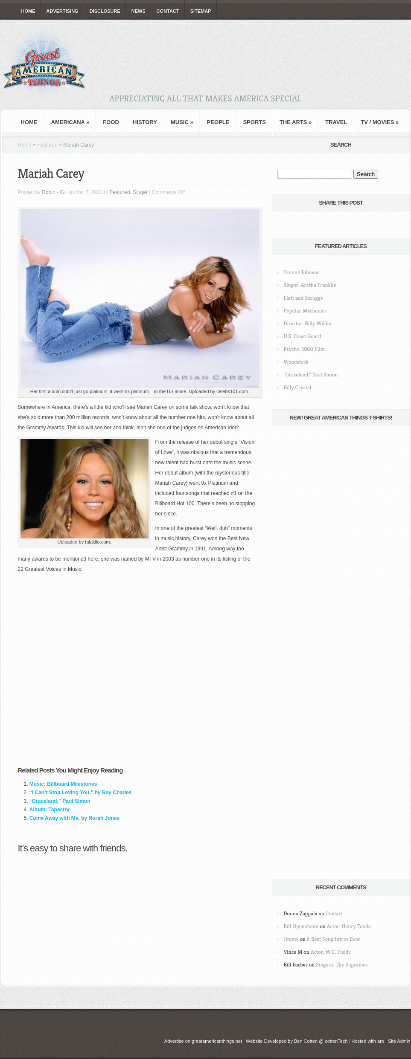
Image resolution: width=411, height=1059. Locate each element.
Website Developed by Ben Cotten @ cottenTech (296, 1041)
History (145, 122)
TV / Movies (380, 122)
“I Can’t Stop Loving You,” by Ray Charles (80, 793)
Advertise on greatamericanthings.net (203, 1041)
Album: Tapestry (49, 810)
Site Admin (399, 1041)
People (218, 122)
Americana (70, 122)
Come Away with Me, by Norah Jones (74, 818)
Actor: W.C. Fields (331, 951)
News (138, 11)
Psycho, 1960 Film (304, 349)
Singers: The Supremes (341, 964)
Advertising (63, 11)
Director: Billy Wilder (308, 323)
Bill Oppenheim (301, 926)
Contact (168, 11)
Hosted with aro (367, 1041)
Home (28, 11)
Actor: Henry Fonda (349, 926)
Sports (254, 122)
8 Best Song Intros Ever (333, 939)
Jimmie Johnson (302, 272)
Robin (48, 192)
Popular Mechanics (305, 310)
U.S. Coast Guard (302, 336)
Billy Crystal (298, 387)
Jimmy (291, 939)
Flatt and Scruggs (303, 297)
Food (111, 122)
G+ (63, 192)
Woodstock (296, 361)
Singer (140, 192)
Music (182, 122)
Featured (47, 145)
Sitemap (200, 11)
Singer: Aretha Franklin (310, 285)
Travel (336, 122)
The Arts (296, 122)
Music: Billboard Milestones (63, 784)
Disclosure (105, 11)
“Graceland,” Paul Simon (59, 801)
